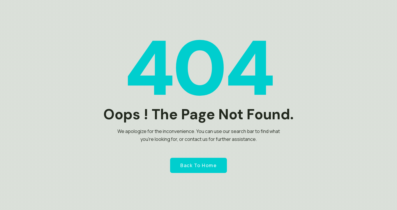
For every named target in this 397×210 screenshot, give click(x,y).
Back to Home (198, 165)
